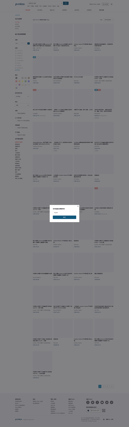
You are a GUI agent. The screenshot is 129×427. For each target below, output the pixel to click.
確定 (64, 217)
